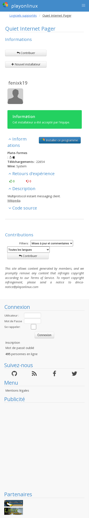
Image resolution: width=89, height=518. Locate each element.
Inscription (12, 343)
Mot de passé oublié (19, 348)
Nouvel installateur (25, 64)
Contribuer (26, 53)
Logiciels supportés (23, 16)
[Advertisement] (42, 447)
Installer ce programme (60, 140)
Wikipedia (13, 201)
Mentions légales (17, 390)
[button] (83, 5)
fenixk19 (18, 83)
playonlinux (20, 5)
